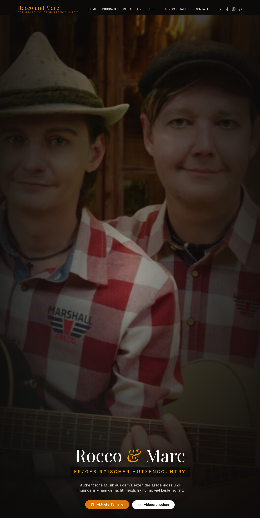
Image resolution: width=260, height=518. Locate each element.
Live (140, 9)
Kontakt (202, 9)
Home (92, 9)
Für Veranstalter (176, 9)
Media (127, 9)
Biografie (109, 9)
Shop (153, 9)
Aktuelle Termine (107, 505)
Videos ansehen (153, 505)
